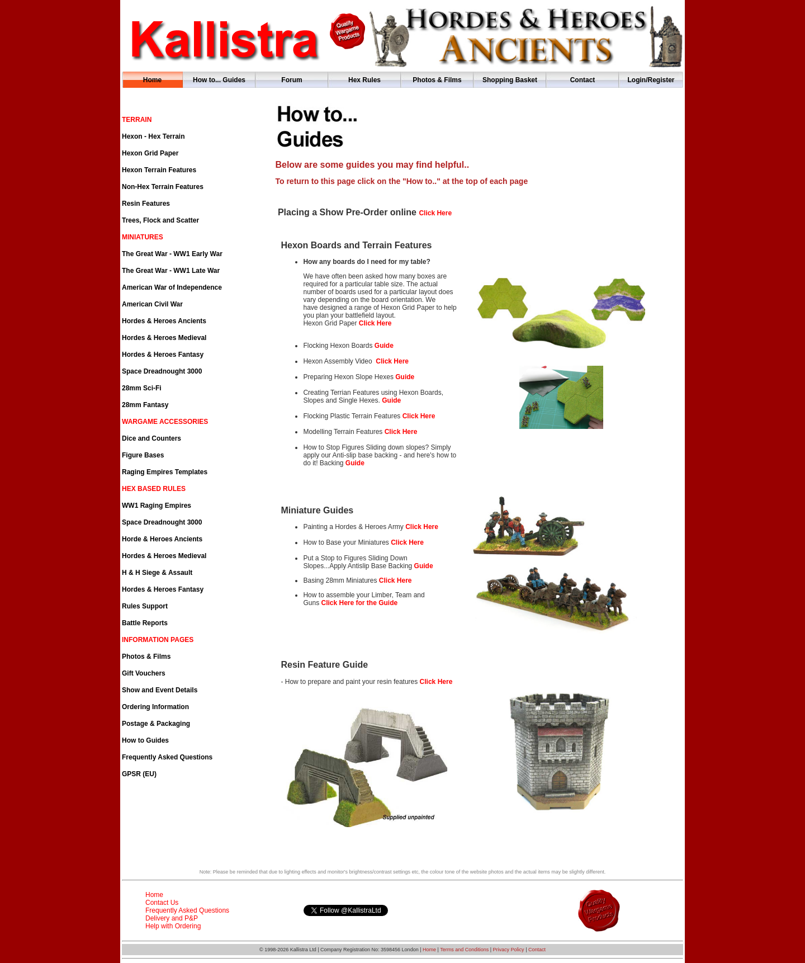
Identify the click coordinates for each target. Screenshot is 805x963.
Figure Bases (143, 455)
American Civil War (152, 304)
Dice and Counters (151, 438)
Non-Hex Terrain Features (162, 187)
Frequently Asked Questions (167, 757)
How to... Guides (219, 80)
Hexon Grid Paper (150, 153)
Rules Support (145, 606)
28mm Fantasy (145, 405)
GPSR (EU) (139, 774)
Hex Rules (364, 80)
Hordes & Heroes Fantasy (162, 354)
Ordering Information (155, 707)
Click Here (418, 416)
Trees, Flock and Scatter (160, 220)
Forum (291, 80)
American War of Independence (172, 287)
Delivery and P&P (171, 918)
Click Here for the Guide (359, 603)
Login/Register (650, 80)
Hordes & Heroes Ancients (164, 321)
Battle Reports (145, 623)
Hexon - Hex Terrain (153, 136)
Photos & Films (437, 80)
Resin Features (146, 203)
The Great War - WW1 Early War (172, 254)
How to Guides (145, 740)
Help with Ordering (173, 926)
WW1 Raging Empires (156, 505)
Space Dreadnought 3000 (162, 371)
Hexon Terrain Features (159, 170)
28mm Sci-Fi (142, 388)
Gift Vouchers (143, 673)
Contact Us (161, 903)
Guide (384, 346)
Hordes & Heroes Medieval (164, 338)
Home (152, 80)
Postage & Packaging (156, 724)
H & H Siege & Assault (157, 573)
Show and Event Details (159, 690)
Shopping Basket (509, 80)
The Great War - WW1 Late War (171, 271)
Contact (582, 80)
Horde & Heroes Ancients (162, 539)
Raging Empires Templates (164, 472)
